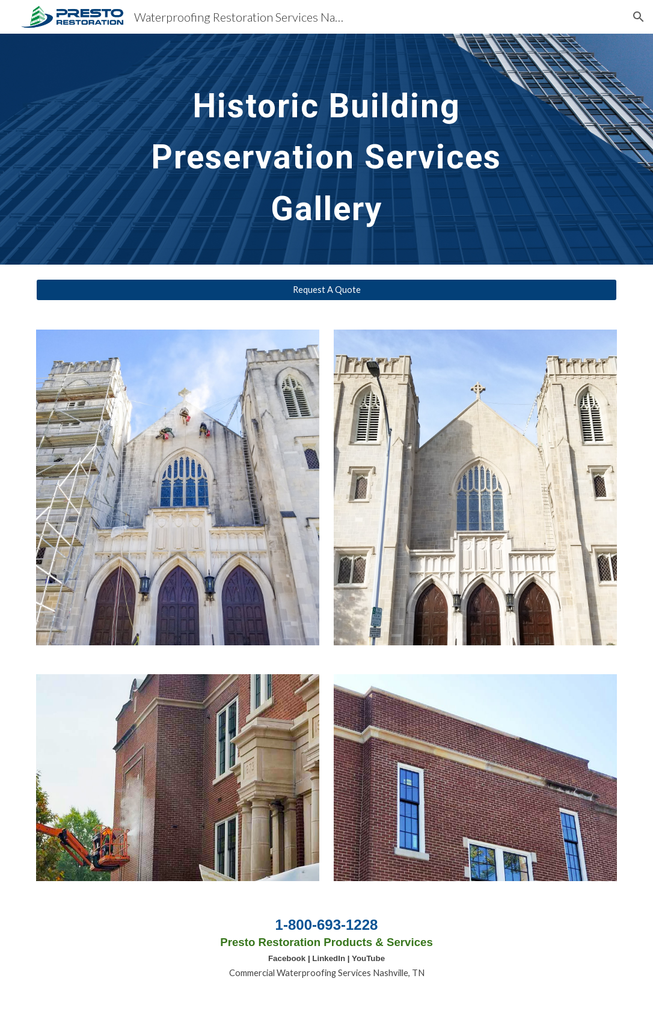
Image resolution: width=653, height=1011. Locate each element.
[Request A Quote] (326, 290)
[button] (638, 16)
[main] (326, 149)
